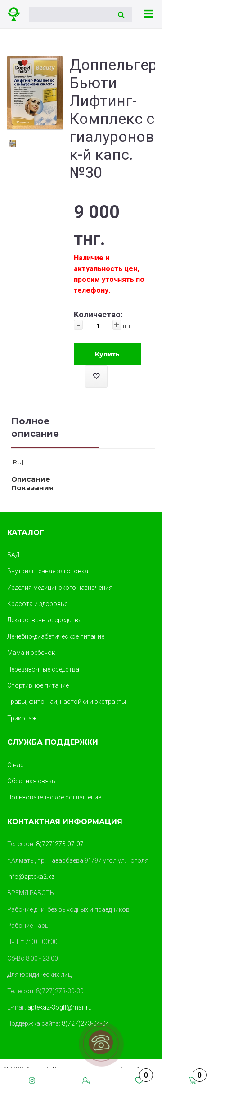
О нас (15, 764)
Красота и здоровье (37, 603)
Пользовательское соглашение (54, 797)
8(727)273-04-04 (85, 1023)
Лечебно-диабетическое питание (55, 636)
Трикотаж (22, 718)
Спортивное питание (38, 685)
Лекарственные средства (44, 619)
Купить (107, 354)
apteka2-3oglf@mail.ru (59, 1007)
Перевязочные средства (43, 669)
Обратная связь (31, 781)
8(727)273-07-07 (60, 843)
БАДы (15, 554)
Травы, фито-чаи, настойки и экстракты (66, 701)
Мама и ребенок (31, 652)
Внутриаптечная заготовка (47, 571)
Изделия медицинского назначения (59, 587)
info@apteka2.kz (30, 876)
